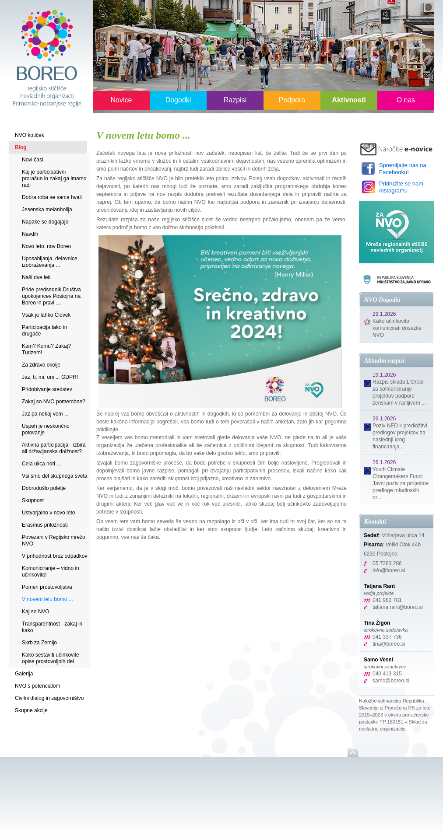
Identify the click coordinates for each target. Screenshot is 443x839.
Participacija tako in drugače (44, 330)
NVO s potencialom (37, 686)
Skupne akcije (31, 710)
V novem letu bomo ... (47, 599)
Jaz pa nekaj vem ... (45, 414)
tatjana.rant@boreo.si (398, 607)
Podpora (292, 100)
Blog (21, 147)
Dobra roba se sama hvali (52, 197)
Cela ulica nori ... (41, 464)
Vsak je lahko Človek (46, 315)
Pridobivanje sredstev (47, 389)
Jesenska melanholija (47, 209)
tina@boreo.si (389, 644)
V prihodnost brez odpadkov (54, 556)
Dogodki (178, 100)
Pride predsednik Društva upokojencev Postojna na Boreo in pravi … (51, 296)
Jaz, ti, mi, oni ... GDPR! (50, 377)
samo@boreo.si (391, 681)
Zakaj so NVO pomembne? (53, 402)
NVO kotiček (29, 135)
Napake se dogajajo (45, 222)
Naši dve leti (36, 277)
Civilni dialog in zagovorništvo (49, 698)
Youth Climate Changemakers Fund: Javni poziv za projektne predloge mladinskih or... (401, 483)
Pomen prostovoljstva (47, 587)
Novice (121, 100)
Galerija (24, 674)
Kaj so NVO (35, 611)
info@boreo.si (389, 570)
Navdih (30, 234)
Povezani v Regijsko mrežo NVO (53, 540)
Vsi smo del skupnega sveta (54, 476)
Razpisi (235, 100)
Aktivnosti (349, 100)
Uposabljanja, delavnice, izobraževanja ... (50, 261)
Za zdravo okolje (41, 365)
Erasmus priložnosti (45, 525)
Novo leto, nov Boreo (46, 246)
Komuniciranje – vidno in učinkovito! (50, 571)
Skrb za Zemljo (39, 643)
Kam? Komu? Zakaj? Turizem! (46, 349)
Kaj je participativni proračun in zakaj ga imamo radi (54, 178)
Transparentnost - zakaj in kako (52, 627)
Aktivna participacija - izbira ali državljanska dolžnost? (53, 448)
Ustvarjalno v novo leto (48, 513)
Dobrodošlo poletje (44, 488)
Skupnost (33, 500)
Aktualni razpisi (384, 360)
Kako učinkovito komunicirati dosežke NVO (397, 328)
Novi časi (32, 160)
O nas (406, 100)
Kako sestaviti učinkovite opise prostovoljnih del (50, 658)
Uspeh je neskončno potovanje (46, 429)
